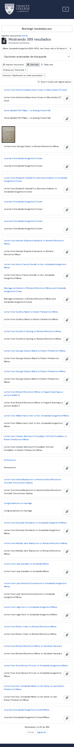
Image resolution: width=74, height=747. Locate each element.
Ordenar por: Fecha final (14, 70)
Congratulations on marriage (18, 503)
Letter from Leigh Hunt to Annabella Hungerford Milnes (30, 607)
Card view (33, 64)
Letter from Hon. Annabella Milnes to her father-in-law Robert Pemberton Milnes (34, 688)
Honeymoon (10, 460)
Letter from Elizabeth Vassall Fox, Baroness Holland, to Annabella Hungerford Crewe (35, 179)
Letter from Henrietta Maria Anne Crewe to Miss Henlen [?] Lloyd (35, 89)
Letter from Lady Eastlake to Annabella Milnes (26, 563)
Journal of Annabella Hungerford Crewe (23, 158)
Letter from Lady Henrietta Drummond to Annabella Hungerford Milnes (35, 585)
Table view (47, 64)
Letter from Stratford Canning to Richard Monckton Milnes (32, 331)
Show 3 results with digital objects (54, 82)
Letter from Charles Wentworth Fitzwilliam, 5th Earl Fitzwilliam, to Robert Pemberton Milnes (35, 438)
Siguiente (41, 732)
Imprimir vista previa (13, 64)
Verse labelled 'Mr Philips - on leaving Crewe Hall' (27, 110)
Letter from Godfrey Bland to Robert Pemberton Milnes (31, 311)
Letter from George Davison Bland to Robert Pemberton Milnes (35, 350)
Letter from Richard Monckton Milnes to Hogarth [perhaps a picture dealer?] (33, 394)
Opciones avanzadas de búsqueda (25, 56)
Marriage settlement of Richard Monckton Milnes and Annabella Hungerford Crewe (35, 290)
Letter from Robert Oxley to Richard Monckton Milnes (30, 626)
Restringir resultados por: (37, 28)
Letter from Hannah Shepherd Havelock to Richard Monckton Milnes (34, 242)
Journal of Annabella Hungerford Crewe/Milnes (26, 709)
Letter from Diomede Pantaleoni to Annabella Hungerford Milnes (35, 522)
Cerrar (25, 35)
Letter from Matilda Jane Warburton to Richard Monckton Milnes (35, 543)
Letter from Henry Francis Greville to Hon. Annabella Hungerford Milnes (35, 266)
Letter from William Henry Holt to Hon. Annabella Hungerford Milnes (36, 415)
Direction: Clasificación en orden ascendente (23, 75)
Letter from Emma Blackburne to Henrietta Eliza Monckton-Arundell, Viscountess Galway (33, 481)
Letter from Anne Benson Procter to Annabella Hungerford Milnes (36, 665)
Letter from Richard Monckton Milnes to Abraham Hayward (33, 646)
